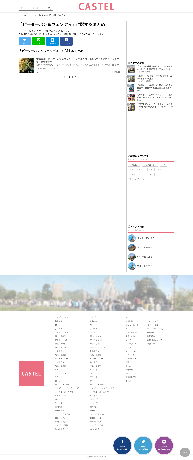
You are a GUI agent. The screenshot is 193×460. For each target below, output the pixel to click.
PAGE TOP (185, 452)
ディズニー (134, 165)
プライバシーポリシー (156, 329)
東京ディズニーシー (137, 179)
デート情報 (59, 410)
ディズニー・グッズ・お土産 (67, 388)
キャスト (58, 370)
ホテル (128, 366)
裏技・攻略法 (60, 336)
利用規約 (151, 336)
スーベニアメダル (62, 414)
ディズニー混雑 (61, 425)
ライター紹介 (152, 321)
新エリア (58, 381)
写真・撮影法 (60, 355)
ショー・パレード (62, 347)
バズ (163, 165)
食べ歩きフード (61, 429)
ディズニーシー (150, 165)
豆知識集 (58, 407)
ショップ (58, 399)
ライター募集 (152, 325)
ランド (150, 174)
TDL (57, 325)
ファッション (60, 373)
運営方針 (151, 344)
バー (160, 170)
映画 (127, 362)
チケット (58, 377)
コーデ (128, 340)
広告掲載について (154, 340)
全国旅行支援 (60, 422)
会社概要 (151, 332)
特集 (144, 266)
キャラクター (60, 396)
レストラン (59, 351)
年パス (128, 381)
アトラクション (135, 174)
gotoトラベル (60, 418)
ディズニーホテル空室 (64, 392)
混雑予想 (129, 370)
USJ (145, 257)
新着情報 (58, 321)
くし (151, 170)
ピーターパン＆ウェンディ (47, 68)
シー (144, 247)
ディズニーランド (136, 170)
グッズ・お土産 (132, 325)
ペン (160, 174)
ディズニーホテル (62, 384)
